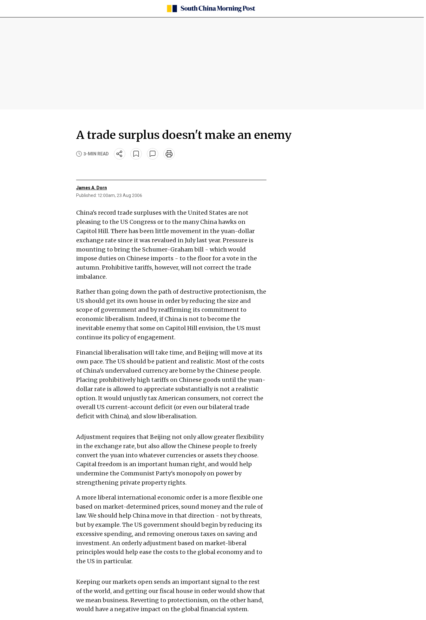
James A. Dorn (91, 187)
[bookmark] (136, 154)
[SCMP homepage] (210, 8)
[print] (169, 154)
